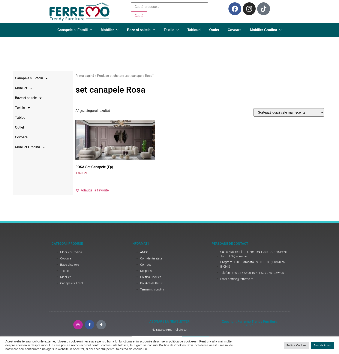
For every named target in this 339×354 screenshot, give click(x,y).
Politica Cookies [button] (296, 345)
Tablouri (194, 30)
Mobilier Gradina (266, 30)
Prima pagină (124, 76)
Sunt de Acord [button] (322, 345)
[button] (131, 190)
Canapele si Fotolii (74, 30)
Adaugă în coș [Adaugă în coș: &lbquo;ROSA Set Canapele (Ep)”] (129, 180)
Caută (139, 16)
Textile (171, 30)
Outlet (214, 30)
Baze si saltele (141, 30)
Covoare (235, 30)
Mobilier (110, 30)
